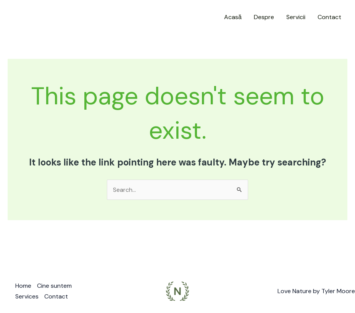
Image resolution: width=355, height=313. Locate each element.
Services (27, 296)
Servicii (295, 17)
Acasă (233, 17)
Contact (329, 17)
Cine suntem (54, 286)
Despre (264, 17)
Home (23, 286)
